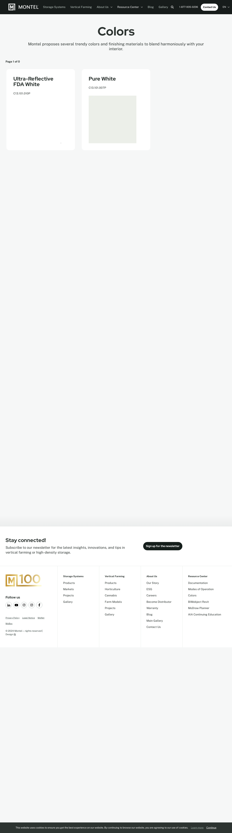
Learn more (197, 827)
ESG (149, 589)
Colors (192, 595)
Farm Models (113, 601)
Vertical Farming (81, 7)
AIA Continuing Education (204, 614)
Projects (68, 595)
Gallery (163, 7)
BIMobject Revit (198, 601)
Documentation (198, 583)
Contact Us (209, 7)
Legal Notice (28, 618)
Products (69, 583)
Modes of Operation (201, 589)
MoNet (41, 618)
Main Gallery (154, 620)
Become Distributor (158, 601)
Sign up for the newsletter (163, 546)
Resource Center (130, 7)
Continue (211, 827)
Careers (151, 595)
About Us (104, 7)
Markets (68, 589)
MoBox (9, 623)
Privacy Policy (12, 618)
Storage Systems (54, 7)
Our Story (152, 583)
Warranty (152, 608)
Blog (151, 7)
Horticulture (112, 589)
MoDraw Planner (198, 608)
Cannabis (111, 595)
